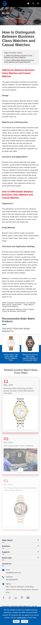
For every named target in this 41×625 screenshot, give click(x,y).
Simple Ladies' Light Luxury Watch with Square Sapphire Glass (11, 357)
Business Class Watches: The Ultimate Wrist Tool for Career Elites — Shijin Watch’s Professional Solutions (18, 304)
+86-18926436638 (12, 580)
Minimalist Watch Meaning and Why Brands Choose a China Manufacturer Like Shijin (19, 392)
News (13, 18)
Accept (24, 621)
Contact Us (6, 564)
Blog (18, 18)
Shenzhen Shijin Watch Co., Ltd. (22, 606)
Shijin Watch (7, 540)
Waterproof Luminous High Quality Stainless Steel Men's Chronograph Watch (30, 357)
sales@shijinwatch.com (13, 572)
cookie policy (21, 617)
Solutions (6, 546)
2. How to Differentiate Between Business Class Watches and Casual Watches (19, 61)
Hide (19, 53)
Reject (16, 621)
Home (7, 18)
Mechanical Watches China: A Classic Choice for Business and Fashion (18, 310)
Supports (6, 552)
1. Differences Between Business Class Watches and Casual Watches (18, 56)
